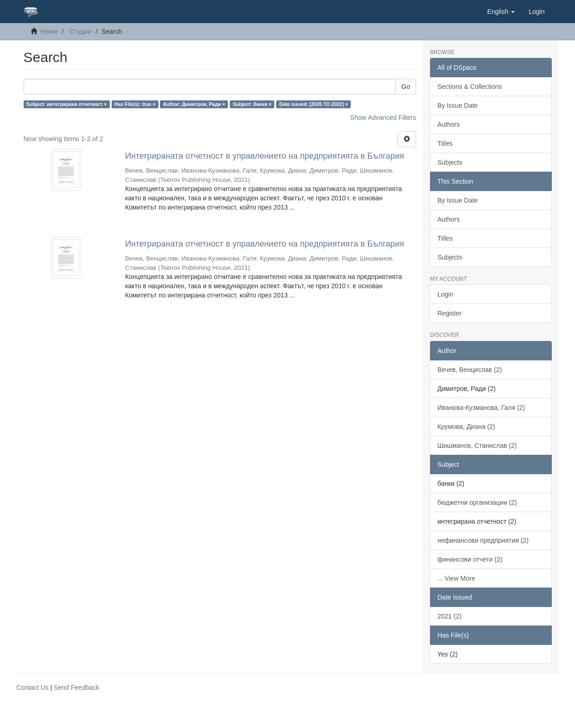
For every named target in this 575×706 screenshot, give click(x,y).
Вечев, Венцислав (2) (469, 369)
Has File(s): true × (134, 104)
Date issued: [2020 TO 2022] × (313, 104)
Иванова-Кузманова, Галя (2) (481, 407)
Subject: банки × (252, 104)
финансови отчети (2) (469, 559)
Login (445, 294)
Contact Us (33, 687)
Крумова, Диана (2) (466, 426)
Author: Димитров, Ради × (194, 104)
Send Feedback (76, 687)
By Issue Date (457, 105)
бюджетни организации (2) (477, 502)
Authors (448, 124)
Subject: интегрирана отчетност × (66, 104)
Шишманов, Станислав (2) (477, 445)
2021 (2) (449, 616)
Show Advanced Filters (383, 117)
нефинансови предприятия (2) (483, 540)
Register (449, 313)
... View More (456, 578)
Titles (445, 143)
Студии (80, 31)
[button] (501, 11)
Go (405, 86)
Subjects (449, 162)
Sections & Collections (469, 86)
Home (48, 31)
